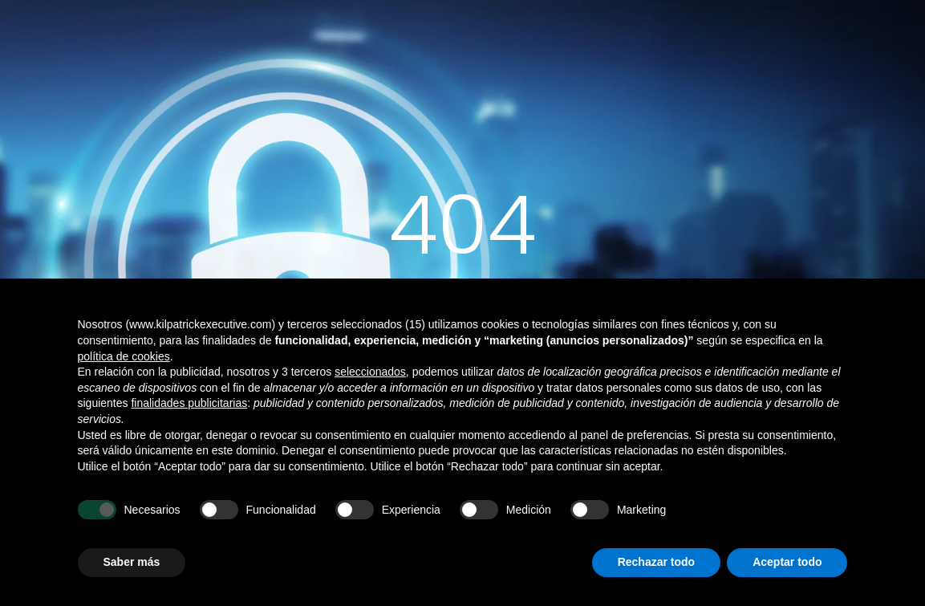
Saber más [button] (131, 561)
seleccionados (370, 371)
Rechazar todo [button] (656, 561)
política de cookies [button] (124, 356)
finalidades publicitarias (189, 403)
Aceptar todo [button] (787, 561)
